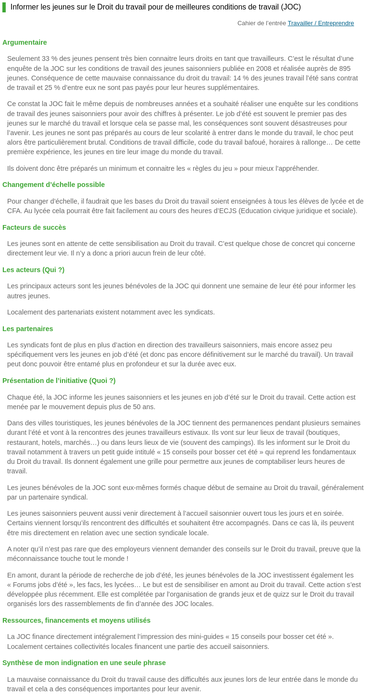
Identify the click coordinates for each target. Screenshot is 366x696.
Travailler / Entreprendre (321, 23)
